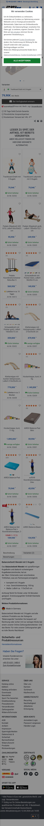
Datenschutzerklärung (12, 55)
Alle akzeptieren (22, 61)
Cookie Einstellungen (27, 40)
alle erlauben (15, 32)
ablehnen (25, 45)
